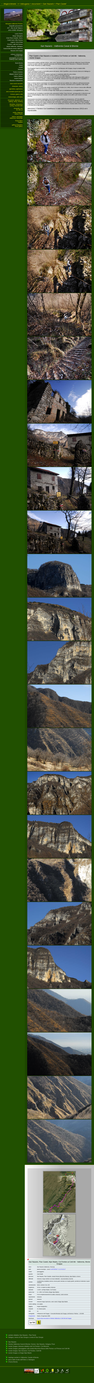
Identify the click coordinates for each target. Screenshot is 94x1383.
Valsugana (24, 4)
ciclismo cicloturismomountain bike (17, 55)
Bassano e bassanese (16, 80)
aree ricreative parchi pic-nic (14, 91)
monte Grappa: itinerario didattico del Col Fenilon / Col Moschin (28, 1346)
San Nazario (48, 4)
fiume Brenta (19, 63)
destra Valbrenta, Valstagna (15, 46)
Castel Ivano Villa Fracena (15, 40)
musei (21, 65)
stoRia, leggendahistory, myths (18, 113)
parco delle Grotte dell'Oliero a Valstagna (21, 1359)
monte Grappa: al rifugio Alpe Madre (20, 1353)
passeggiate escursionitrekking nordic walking (16, 58)
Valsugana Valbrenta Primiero (14, 23)
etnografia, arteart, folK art (18, 109)
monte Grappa (18, 78)
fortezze (20, 69)
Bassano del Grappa (17, 50)
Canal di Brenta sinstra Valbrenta (13, 48)
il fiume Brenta (13, 1362)
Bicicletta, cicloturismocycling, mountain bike (16, 105)
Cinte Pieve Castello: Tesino (14, 38)
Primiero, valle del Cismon (15, 44)
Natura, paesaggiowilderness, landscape (16, 117)
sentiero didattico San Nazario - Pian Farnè (22, 1335)
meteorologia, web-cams (15, 97)
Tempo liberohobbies (19, 121)
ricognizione (32, 1316)
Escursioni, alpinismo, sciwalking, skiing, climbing (15, 100)
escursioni (36, 4)
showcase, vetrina (17, 86)
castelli (21, 67)
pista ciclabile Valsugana (15, 30)
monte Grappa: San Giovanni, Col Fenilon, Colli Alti (24, 1351)
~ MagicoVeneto (8, 4)
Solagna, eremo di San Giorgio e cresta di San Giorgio (25, 1337)
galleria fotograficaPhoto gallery (17, 125)
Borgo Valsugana (18, 36)
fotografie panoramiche (16, 26)
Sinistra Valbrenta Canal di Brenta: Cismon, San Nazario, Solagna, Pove (31, 1344)
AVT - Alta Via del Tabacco (15, 28)
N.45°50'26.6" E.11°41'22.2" (58, 1269)
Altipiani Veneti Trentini (16, 74)
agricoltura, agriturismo (16, 89)
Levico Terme (19, 34)
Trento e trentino (18, 72)
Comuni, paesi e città (16, 94)
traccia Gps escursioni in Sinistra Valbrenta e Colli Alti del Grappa (54, 1318)
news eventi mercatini (16, 83)
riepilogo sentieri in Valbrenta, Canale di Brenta (23, 1357)
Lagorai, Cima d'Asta (16, 42)
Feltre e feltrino (18, 76)
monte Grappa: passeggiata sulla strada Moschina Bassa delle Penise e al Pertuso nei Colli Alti (38, 1348)
